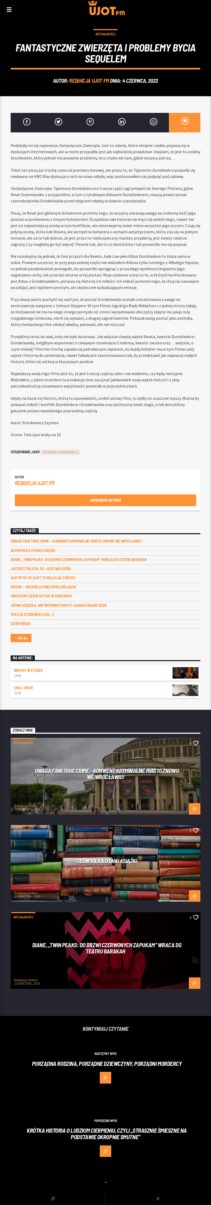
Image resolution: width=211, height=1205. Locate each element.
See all (21, 638)
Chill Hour (23, 687)
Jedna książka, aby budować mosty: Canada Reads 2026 (59, 605)
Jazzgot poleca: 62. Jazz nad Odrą (41, 568)
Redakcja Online (25, 806)
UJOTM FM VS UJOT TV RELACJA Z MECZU (43, 577)
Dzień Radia (20, 623)
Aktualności (105, 34)
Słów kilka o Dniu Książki (33, 550)
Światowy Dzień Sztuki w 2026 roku (41, 595)
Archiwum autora (105, 500)
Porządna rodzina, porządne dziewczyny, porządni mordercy (107, 1063)
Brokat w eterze (28, 670)
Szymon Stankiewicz (60, 452)
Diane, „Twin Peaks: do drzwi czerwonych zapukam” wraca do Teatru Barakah (79, 559)
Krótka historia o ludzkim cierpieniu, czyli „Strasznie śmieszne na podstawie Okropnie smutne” (107, 1133)
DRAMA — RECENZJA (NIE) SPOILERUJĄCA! (43, 586)
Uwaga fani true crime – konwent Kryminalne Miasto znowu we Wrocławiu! (76, 540)
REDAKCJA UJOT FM (89, 80)
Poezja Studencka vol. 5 (32, 614)
